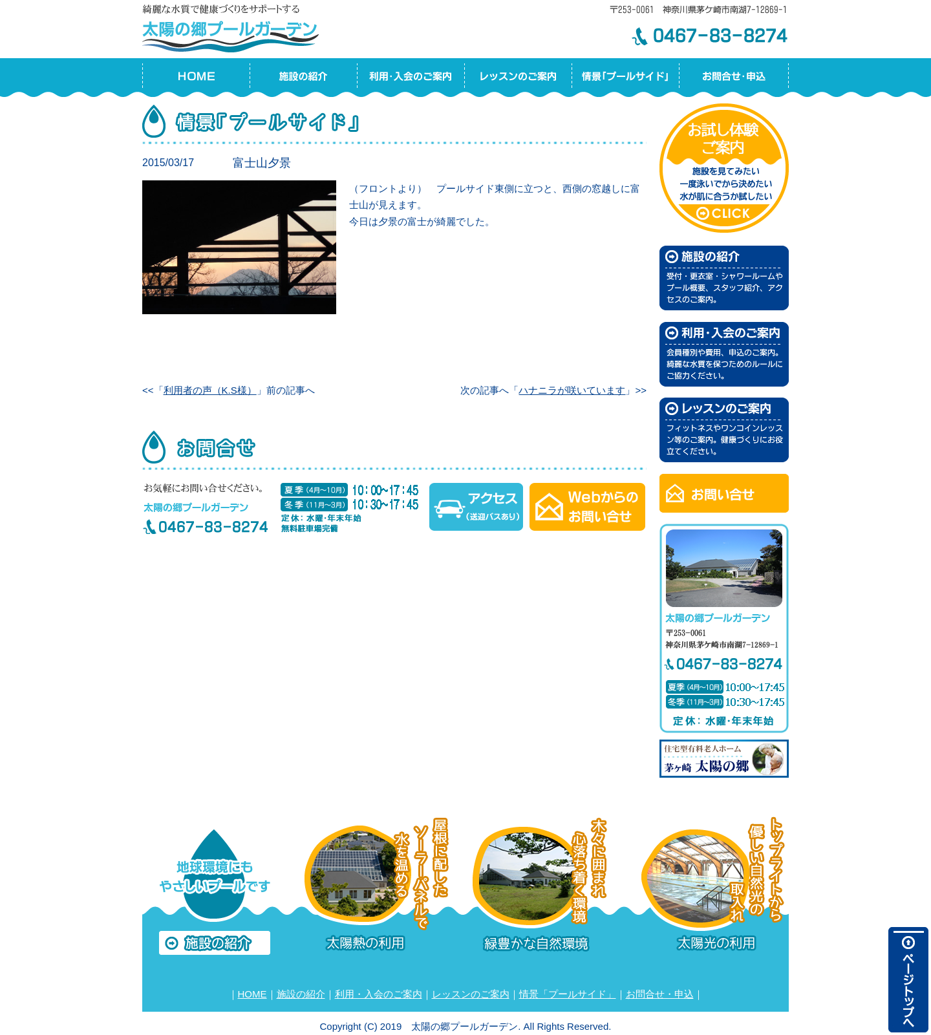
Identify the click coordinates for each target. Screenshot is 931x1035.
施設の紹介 (301, 993)
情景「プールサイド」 (567, 993)
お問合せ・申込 (660, 993)
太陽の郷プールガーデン (232, 26)
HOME (252, 993)
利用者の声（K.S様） (210, 390)
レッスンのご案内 (470, 993)
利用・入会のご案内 (378, 993)
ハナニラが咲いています (572, 390)
